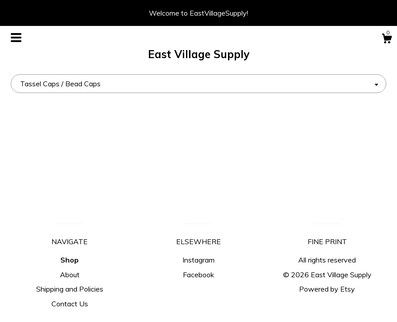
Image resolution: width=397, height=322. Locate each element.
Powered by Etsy (327, 288)
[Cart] (387, 40)
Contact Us (69, 303)
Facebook (198, 274)
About (70, 274)
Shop (69, 259)
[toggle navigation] (16, 37)
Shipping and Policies (69, 288)
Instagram (198, 259)
